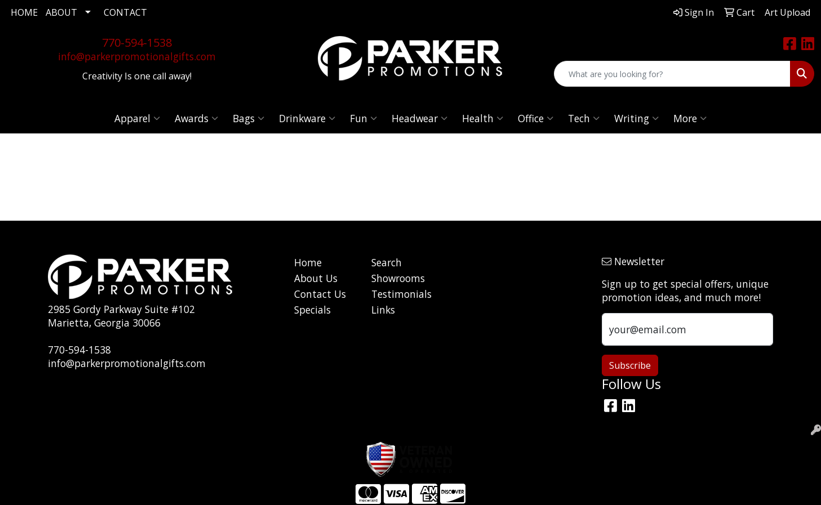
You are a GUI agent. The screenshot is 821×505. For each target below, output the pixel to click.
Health (482, 118)
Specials (312, 309)
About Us (316, 278)
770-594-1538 (137, 42)
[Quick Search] (672, 74)
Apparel (137, 118)
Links (383, 309)
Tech (584, 118)
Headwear (419, 118)
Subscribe (630, 365)
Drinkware (307, 118)
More (690, 118)
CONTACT (125, 12)
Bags (248, 118)
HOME (24, 12)
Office (535, 118)
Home (308, 262)
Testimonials (401, 294)
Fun (363, 118)
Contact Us (320, 294)
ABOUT (61, 12)
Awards (196, 118)
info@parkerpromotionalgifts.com (137, 56)
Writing (636, 118)
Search (386, 262)
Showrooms (398, 278)
